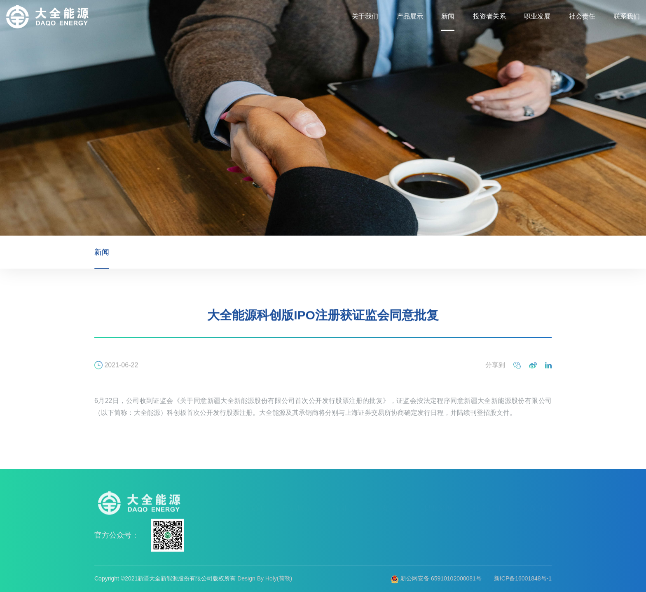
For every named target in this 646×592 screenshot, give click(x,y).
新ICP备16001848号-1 (523, 578)
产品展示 (410, 16)
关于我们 (365, 16)
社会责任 (582, 16)
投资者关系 (489, 16)
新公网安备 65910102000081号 (436, 578)
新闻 (447, 16)
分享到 (495, 371)
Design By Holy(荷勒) (264, 578)
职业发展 (537, 16)
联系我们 (626, 16)
